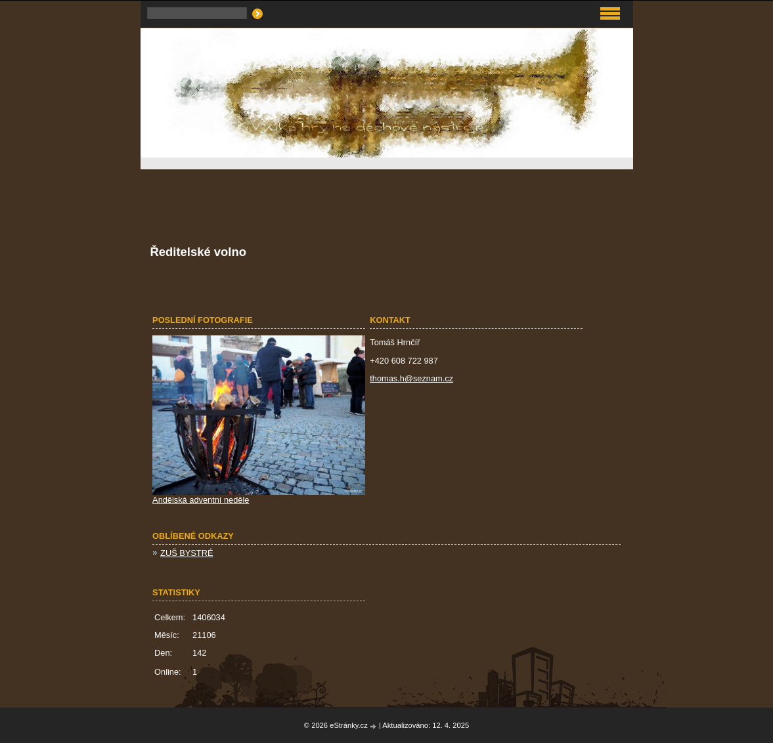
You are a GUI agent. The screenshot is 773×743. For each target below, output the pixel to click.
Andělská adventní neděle (200, 500)
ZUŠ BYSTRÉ (186, 553)
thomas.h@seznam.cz (411, 378)
